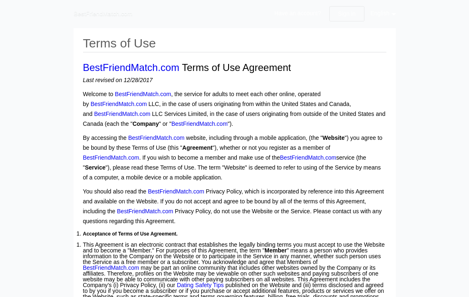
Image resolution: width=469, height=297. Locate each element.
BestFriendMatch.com (131, 67)
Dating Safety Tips (200, 285)
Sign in (347, 13)
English (380, 13)
